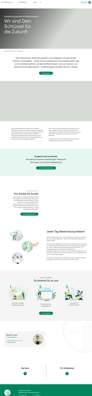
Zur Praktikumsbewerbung (46, 168)
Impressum (85, 390)
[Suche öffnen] (43, 4)
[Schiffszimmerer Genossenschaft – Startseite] (80, 4)
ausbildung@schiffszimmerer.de (14, 325)
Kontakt (54, 390)
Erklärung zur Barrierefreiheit (73, 390)
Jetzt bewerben (46, 73)
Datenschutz (61, 390)
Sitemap (49, 390)
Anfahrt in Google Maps (24, 383)
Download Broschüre (29, 206)
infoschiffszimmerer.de (39, 381)
